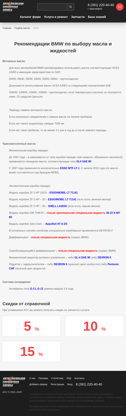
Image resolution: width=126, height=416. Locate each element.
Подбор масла (22, 28)
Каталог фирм (30, 16)
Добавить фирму (38, 384)
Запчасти (78, 16)
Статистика (57, 378)
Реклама (43, 378)
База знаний (97, 16)
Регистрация (57, 384)
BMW (36, 28)
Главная (6, 28)
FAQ (69, 378)
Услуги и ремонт (56, 16)
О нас (32, 378)
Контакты (79, 378)
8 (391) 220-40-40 (101, 5)
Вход (70, 384)
